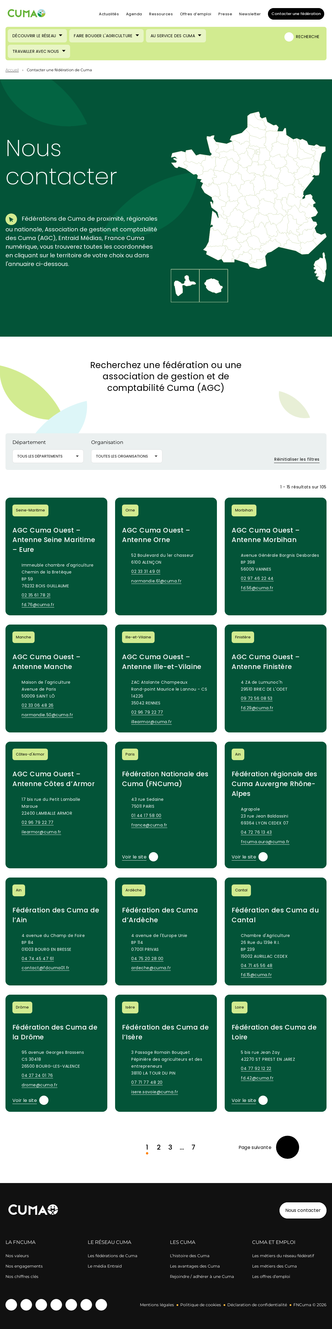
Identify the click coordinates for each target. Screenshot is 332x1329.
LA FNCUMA (20, 1242)
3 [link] (170, 1147)
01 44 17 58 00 (146, 815)
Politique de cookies (200, 1304)
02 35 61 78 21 (36, 595)
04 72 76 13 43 (256, 832)
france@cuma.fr (149, 825)
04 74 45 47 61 (38, 958)
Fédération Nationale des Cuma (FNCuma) (165, 778)
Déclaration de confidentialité (257, 1304)
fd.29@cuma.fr (257, 708)
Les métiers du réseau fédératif (283, 1255)
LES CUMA (182, 1242)
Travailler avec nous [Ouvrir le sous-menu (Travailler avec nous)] (35, 51)
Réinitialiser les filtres (293, 459)
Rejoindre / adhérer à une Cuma (202, 1276)
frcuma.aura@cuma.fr (265, 842)
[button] (295, 201)
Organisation (107, 442)
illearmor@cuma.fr (151, 722)
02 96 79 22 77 (147, 712)
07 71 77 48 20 (147, 1082)
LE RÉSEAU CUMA (109, 1242)
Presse (225, 14)
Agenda (134, 14)
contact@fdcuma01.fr (46, 968)
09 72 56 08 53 (257, 698)
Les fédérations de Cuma (112, 1255)
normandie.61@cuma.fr (156, 581)
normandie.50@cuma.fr (47, 715)
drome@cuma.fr (39, 1085)
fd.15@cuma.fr (256, 975)
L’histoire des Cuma (189, 1255)
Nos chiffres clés (21, 1276)
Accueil (12, 70)
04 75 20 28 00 (147, 958)
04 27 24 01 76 (37, 1075)
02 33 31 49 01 (145, 571)
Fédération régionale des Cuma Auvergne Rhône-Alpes (274, 783)
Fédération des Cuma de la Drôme (54, 1032)
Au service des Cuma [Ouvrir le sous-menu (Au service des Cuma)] (173, 36)
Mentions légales (157, 1304)
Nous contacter (303, 1210)
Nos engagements (24, 1266)
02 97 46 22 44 (257, 578)
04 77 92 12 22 (256, 1068)
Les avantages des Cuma (195, 1266)
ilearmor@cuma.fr (41, 832)
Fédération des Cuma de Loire (274, 1032)
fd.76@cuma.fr (38, 605)
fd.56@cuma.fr (257, 588)
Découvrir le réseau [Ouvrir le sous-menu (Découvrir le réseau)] (34, 36)
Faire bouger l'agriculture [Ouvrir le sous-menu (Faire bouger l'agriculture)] (103, 36)
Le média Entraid (105, 1266)
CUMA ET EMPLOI (273, 1242)
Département (29, 442)
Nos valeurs (17, 1255)
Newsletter (250, 14)
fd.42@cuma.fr (257, 1078)
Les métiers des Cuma (274, 1266)
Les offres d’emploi (271, 1276)
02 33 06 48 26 (38, 705)
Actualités (109, 14)
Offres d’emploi (195, 14)
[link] (269, 1147)
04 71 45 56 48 (257, 965)
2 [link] (159, 1147)
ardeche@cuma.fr (151, 968)
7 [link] (193, 1147)
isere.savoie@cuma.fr (154, 1092)
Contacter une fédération (294, 13)
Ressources (161, 14)
